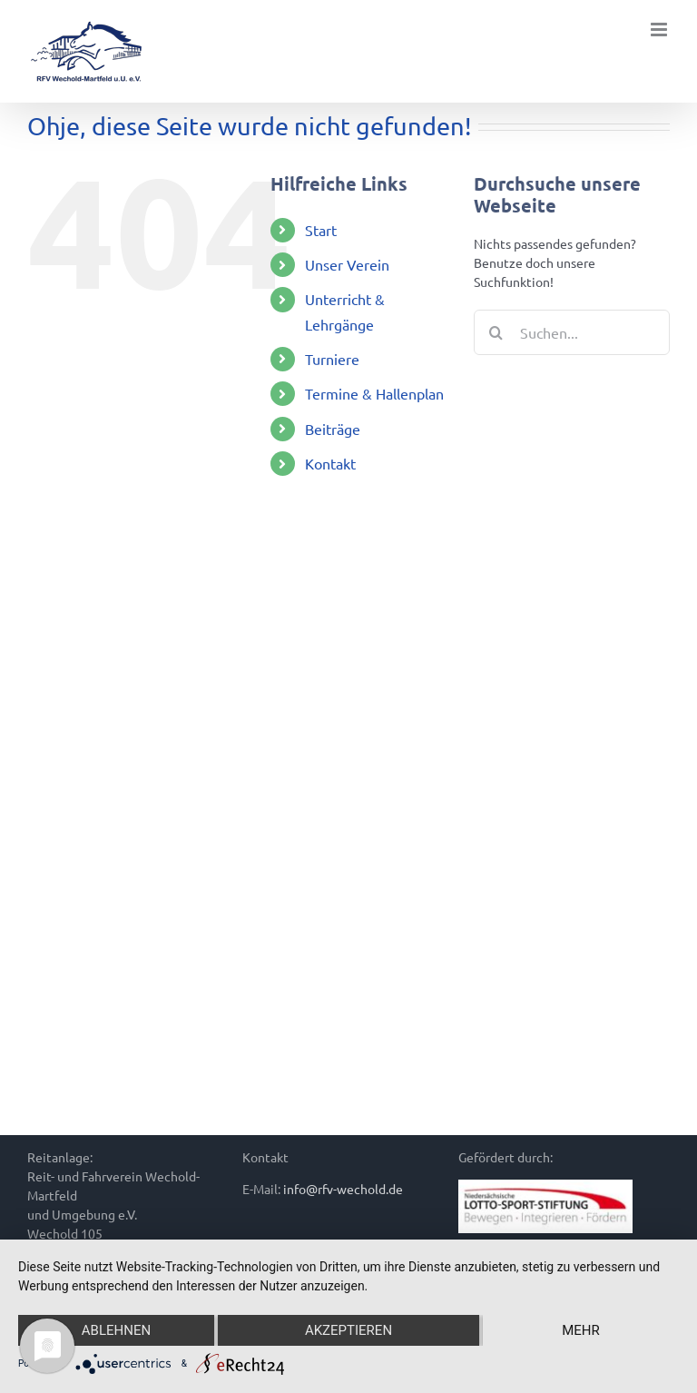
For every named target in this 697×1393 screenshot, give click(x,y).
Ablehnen (116, 1330)
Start (321, 230)
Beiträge (332, 429)
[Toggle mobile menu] (660, 29)
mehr (581, 1330)
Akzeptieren (348, 1330)
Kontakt (330, 463)
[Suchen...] (572, 332)
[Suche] (496, 332)
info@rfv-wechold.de (343, 1189)
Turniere (332, 359)
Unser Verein (347, 264)
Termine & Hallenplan (374, 393)
